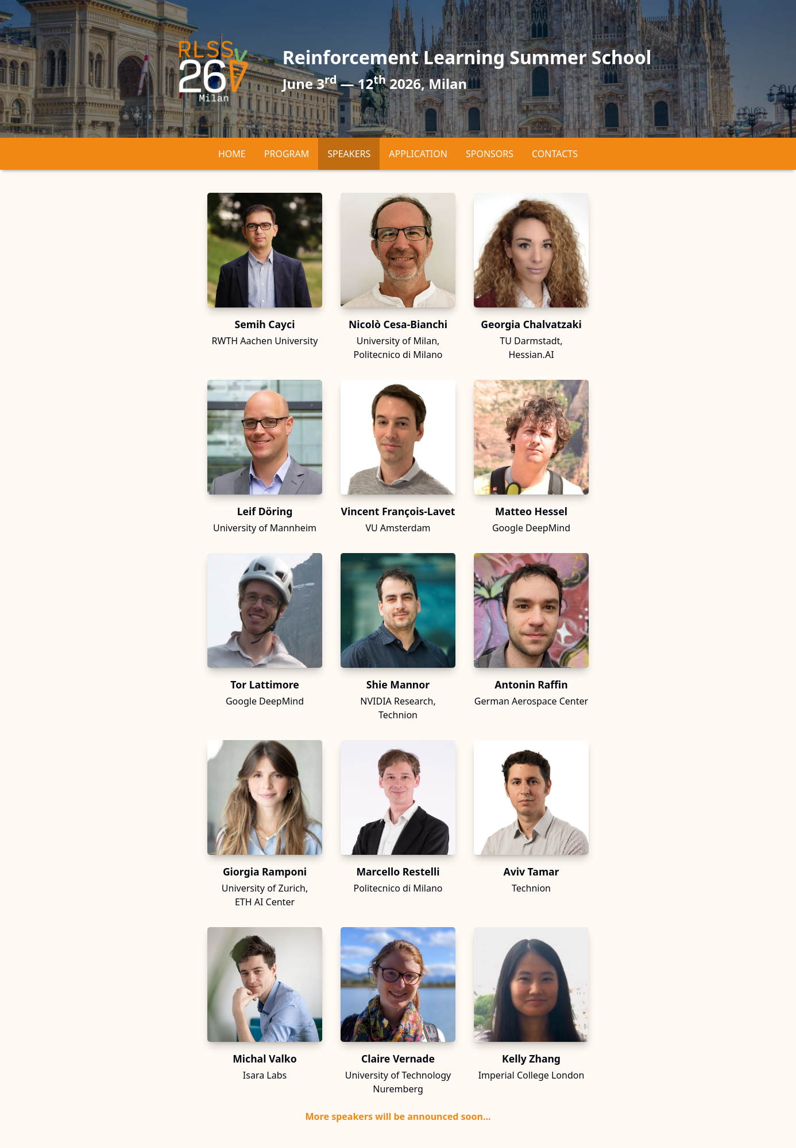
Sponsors (489, 153)
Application (418, 153)
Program (286, 153)
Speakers (348, 153)
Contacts (555, 153)
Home (232, 153)
